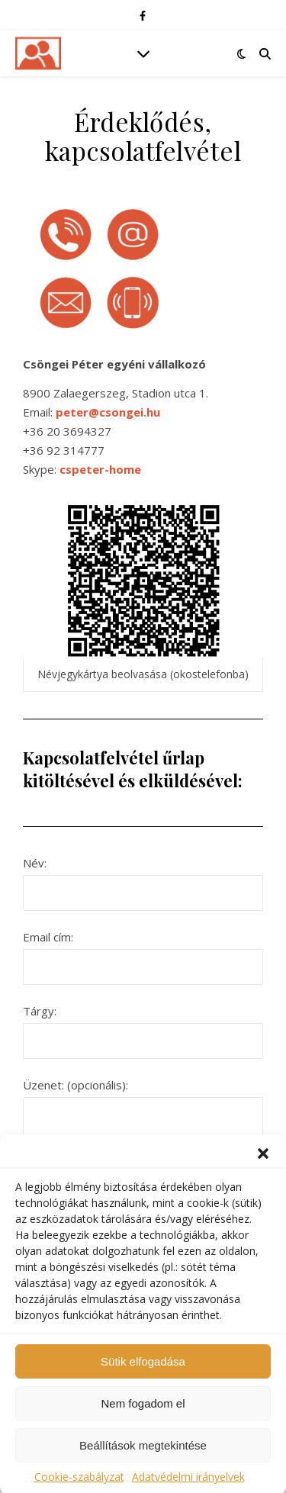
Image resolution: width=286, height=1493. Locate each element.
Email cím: (143, 951)
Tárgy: (143, 1025)
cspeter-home (100, 469)
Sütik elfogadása (143, 1371)
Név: (143, 877)
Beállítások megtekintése (143, 1455)
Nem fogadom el (143, 1413)
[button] (263, 1164)
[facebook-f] (143, 15)
